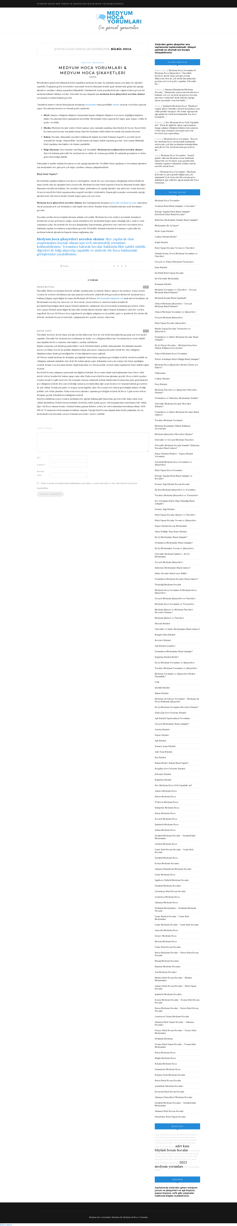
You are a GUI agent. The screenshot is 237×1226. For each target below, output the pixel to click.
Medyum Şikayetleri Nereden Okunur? (174, 434)
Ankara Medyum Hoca (166, 791)
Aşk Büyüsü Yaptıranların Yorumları (172, 718)
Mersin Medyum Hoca (166, 941)
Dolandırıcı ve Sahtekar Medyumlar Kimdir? (177, 398)
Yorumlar (144, 1217)
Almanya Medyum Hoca (166, 902)
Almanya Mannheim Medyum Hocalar (173, 869)
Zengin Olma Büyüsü (165, 634)
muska (116, 104)
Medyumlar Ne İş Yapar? (167, 225)
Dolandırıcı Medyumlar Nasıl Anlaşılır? (174, 542)
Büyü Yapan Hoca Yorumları (168, 470)
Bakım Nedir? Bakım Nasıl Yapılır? (172, 763)
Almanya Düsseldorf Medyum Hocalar (173, 1097)
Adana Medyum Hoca (165, 830)
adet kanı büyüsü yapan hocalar (167, 1163)
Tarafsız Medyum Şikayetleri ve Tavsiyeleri (176, 495)
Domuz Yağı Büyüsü (164, 509)
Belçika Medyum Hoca (166, 1063)
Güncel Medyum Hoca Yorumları (171, 353)
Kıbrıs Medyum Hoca (165, 796)
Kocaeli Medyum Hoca (166, 818)
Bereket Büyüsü (163, 640)
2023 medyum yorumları (171, 1164)
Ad (39, 457)
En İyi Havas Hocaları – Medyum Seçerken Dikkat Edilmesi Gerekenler (176, 346)
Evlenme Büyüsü (163, 774)
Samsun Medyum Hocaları (167, 966)
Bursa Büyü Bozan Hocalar (168, 1080)
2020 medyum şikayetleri (183, 1156)
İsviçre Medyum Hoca (165, 935)
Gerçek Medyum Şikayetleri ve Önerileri (175, 598)
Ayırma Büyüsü (162, 729)
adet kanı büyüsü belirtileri (187, 1140)
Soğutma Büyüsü (163, 779)
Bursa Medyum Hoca (165, 1052)
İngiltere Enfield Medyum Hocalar (172, 880)
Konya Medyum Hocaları (167, 863)
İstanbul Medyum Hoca (166, 857)
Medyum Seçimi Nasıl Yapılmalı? (171, 298)
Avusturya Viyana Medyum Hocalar (172, 1016)
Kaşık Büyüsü (161, 242)
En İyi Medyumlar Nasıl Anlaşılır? (171, 537)
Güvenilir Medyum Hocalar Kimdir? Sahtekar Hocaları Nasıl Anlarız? (177, 446)
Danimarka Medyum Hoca (167, 1069)
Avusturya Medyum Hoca (167, 897)
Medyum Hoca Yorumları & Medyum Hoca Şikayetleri (175, 71)
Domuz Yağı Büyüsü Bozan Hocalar (172, 484)
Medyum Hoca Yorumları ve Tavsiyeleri (174, 604)
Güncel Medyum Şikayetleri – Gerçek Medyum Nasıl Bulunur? (173, 305)
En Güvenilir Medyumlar (167, 278)
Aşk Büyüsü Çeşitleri (165, 645)
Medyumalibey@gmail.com (110, 298)
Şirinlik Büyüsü (162, 687)
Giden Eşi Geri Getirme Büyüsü (170, 712)
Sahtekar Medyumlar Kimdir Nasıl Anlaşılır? (176, 220)
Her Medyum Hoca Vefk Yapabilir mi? (173, 785)
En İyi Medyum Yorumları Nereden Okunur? (177, 707)
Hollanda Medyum (164, 1038)
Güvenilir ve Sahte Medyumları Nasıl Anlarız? (177, 629)
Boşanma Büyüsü (163, 284)
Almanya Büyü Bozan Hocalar (169, 1111)
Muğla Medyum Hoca (165, 1058)
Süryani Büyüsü (162, 623)
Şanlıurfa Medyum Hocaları (168, 994)
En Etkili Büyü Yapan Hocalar (169, 273)
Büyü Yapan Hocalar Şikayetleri (170, 323)
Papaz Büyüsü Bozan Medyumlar (171, 526)
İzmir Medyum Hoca (165, 874)
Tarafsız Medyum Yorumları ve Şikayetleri (176, 668)
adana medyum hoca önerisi (165, 1135)
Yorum (65, 266)
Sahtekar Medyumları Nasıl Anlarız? (173, 567)
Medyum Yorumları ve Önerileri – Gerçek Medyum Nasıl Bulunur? (175, 291)
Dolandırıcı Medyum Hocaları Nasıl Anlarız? (176, 579)
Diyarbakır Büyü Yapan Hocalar (170, 1116)
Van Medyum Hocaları (166, 972)
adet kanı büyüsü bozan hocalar (172, 1148)
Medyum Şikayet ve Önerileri (169, 618)
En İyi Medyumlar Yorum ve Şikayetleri (174, 548)
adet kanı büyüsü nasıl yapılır (185, 1143)
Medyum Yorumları (92, 63)
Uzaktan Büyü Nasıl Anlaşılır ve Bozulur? (175, 206)
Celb (157, 682)
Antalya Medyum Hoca (166, 844)
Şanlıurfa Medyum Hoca (175, 106)
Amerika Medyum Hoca (166, 930)
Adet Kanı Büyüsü (163, 751)
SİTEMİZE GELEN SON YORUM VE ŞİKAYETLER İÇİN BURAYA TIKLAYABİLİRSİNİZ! (80, 4)
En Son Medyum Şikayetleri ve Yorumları (175, 489)
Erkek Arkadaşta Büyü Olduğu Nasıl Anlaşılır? (177, 359)
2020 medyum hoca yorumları (166, 1137)
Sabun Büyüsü (161, 693)
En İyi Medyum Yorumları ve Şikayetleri (174, 662)
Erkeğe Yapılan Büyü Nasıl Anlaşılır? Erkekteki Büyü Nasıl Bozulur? (172, 213)
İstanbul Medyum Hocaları (168, 885)
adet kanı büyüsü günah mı (165, 1154)
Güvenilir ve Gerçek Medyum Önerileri (174, 439)
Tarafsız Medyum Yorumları (169, 420)
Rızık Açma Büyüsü (164, 231)
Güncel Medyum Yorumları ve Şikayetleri (175, 312)
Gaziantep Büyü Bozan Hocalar (170, 891)
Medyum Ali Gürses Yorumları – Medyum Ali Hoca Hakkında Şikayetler (177, 700)
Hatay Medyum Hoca (165, 813)
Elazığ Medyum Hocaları (167, 961)
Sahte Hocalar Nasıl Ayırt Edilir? (171, 573)
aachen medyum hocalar (164, 1156)
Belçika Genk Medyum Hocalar (170, 1075)
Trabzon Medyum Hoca (166, 802)
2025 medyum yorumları (164, 1143)
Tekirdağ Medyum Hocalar (168, 584)
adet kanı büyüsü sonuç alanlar (185, 1159)
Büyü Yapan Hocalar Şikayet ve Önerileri (175, 514)
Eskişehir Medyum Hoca (167, 807)
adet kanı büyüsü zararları (187, 1135)
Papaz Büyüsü (162, 735)
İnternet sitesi (40, 473)
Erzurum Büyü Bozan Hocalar (169, 1091)
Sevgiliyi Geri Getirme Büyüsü (170, 768)
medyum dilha (194, 1151)
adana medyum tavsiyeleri (165, 1147)
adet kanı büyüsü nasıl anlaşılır (187, 1154)
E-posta (41, 464)
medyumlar (90, 104)
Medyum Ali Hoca (130, 1217)
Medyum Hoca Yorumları (176, 139)
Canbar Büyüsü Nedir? (166, 236)
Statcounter (6, 1224)
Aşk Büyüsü (160, 740)
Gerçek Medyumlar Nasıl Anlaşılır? (172, 724)
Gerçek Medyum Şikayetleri (169, 317)
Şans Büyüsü (161, 267)
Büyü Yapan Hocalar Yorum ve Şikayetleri (175, 520)
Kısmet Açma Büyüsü (165, 746)
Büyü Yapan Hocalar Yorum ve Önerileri (175, 248)
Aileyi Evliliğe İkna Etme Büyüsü (171, 531)
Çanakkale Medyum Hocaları (169, 1086)
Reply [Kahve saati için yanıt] (146, 331)
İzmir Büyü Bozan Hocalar (168, 947)
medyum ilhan (183, 1137)
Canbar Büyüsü (162, 378)
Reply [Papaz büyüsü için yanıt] (146, 287)
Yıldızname (160, 373)
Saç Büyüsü (160, 757)
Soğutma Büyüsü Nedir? (167, 657)
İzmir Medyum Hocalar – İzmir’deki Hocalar (177, 924)
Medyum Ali (117, 1217)
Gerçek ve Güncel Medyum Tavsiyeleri (174, 261)
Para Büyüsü (161, 384)
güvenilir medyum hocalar (124, 202)
